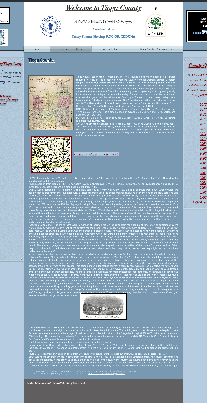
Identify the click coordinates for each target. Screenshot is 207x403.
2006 (203, 158)
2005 (203, 163)
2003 (203, 173)
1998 (203, 197)
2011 (203, 134)
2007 (203, 153)
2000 (203, 188)
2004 (203, 168)
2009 (203, 144)
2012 (203, 129)
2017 (203, 105)
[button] (111, 49)
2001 (203, 183)
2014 (203, 119)
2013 (203, 124)
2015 (203, 114)
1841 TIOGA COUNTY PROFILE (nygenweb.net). (106, 374)
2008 (203, 148)
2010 (203, 139)
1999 (203, 192)
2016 (203, 109)
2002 (203, 178)
